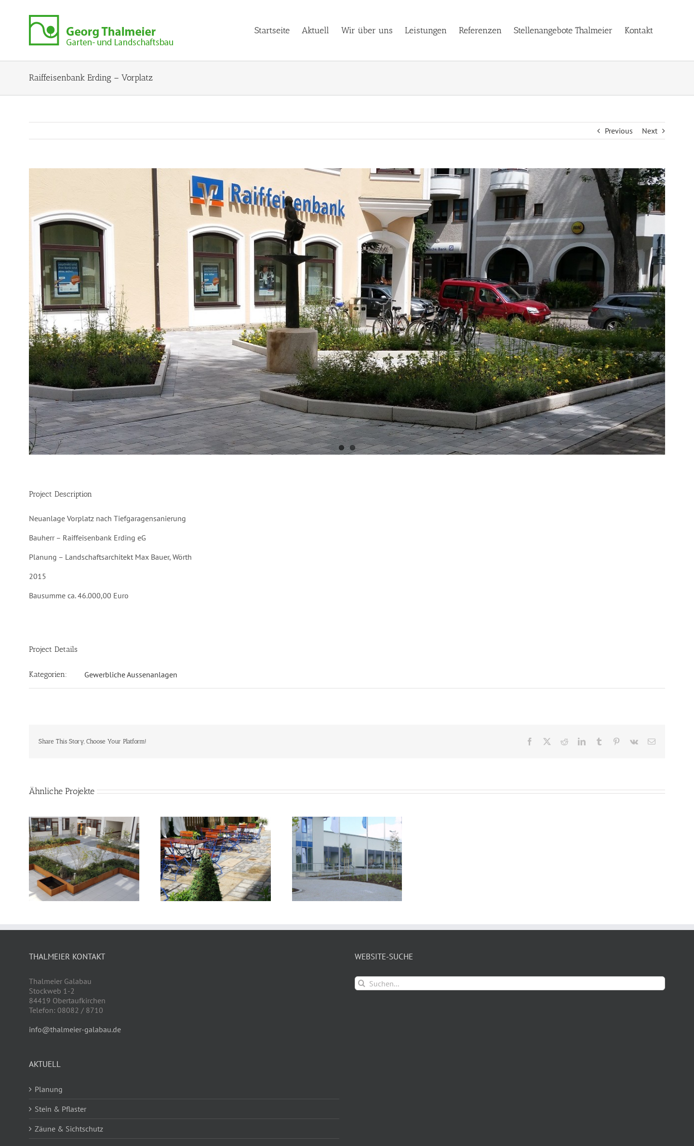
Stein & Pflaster (60, 1109)
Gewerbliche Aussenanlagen (130, 674)
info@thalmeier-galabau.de (75, 1029)
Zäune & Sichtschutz (69, 1128)
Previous (619, 130)
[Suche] (362, 983)
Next (649, 130)
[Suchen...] (510, 983)
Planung (49, 1089)
